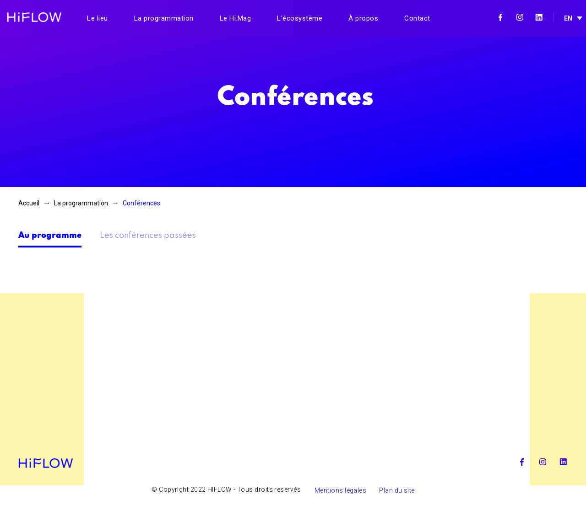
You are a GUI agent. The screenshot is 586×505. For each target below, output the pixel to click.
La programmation (164, 18)
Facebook (500, 17)
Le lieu (97, 18)
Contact (417, 18)
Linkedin (538, 17)
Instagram (519, 17)
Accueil (28, 203)
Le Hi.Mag (235, 18)
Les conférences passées (148, 235)
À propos (363, 18)
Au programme (49, 235)
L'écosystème (299, 18)
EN (568, 18)
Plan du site (396, 490)
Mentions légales (340, 490)
